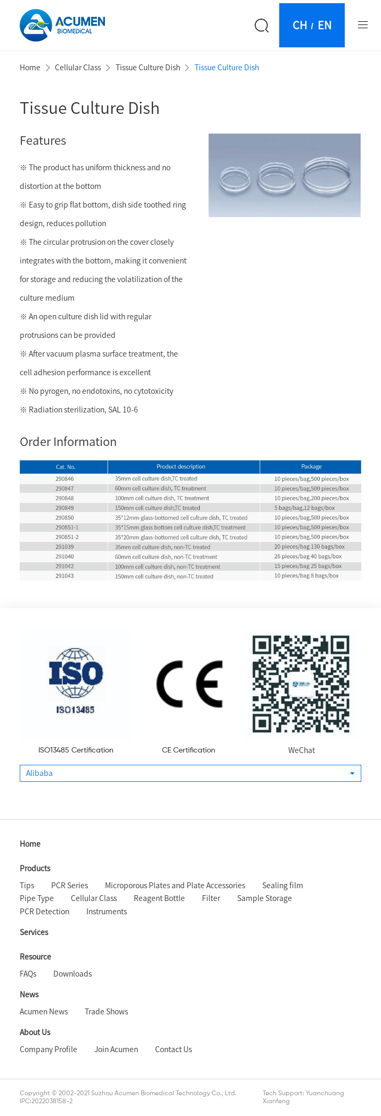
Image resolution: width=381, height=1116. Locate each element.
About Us (35, 1032)
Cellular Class (78, 67)
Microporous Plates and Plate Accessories (175, 885)
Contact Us (173, 1049)
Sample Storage (264, 898)
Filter (211, 898)
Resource (35, 957)
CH (302, 25)
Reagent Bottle (159, 898)
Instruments (106, 911)
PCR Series (69, 885)
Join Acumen (116, 1049)
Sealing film (282, 885)
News (29, 994)
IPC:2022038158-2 (46, 1101)
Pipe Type (37, 898)
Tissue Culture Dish (148, 67)
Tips (27, 885)
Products (35, 868)
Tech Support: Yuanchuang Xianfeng (303, 1097)
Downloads (72, 974)
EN (322, 25)
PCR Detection (44, 911)
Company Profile (48, 1049)
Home (30, 67)
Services (34, 932)
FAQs (28, 974)
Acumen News (44, 1011)
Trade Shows (106, 1011)
